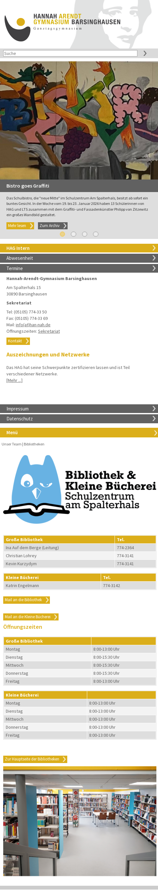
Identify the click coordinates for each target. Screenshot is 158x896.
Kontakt (15, 341)
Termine (14, 268)
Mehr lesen (17, 225)
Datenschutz (19, 419)
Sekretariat (49, 331)
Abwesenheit (19, 258)
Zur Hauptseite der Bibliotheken (32, 759)
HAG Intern (18, 248)
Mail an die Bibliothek (23, 599)
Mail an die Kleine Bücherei (28, 616)
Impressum (17, 409)
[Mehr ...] (14, 380)
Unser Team (12, 444)
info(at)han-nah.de (33, 325)
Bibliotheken (34, 444)
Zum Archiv (50, 225)
